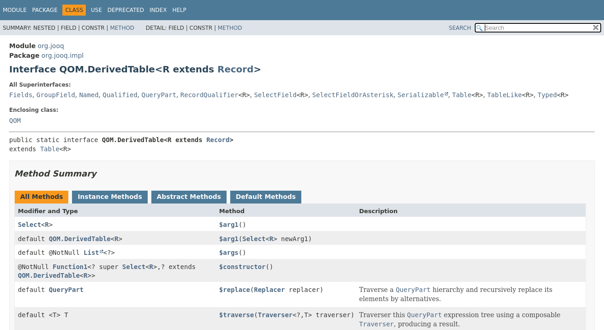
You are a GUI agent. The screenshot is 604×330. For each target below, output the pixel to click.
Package (44, 10)
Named (89, 95)
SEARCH (460, 28)
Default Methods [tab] (266, 196)
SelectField (275, 95)
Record (235, 69)
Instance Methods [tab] (110, 196)
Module (15, 10)
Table (461, 95)
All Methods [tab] (41, 196)
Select (29, 224)
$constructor (242, 266)
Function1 (70, 266)
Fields (21, 95)
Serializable (421, 95)
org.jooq (51, 46)
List (91, 252)
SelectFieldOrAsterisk (352, 95)
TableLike (504, 95)
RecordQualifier (209, 95)
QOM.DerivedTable (80, 238)
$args (228, 252)
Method (122, 28)
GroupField (55, 95)
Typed (547, 95)
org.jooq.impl (62, 55)
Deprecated (125, 10)
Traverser (275, 315)
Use (96, 10)
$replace (234, 289)
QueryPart (159, 95)
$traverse (236, 315)
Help (179, 10)
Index (158, 10)
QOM (15, 120)
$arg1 (228, 224)
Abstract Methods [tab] (189, 196)
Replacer (269, 289)
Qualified (120, 95)
